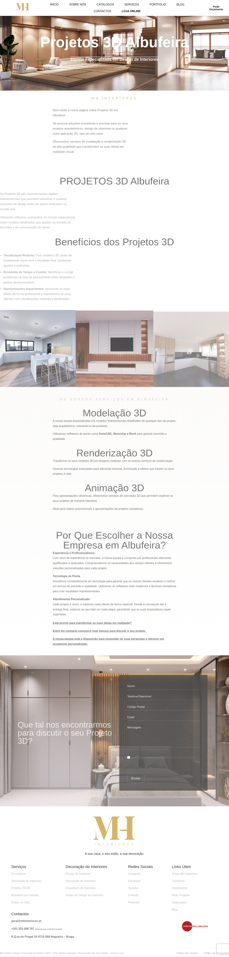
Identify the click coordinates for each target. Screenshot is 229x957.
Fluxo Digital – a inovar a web (110, 953)
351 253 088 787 (24, 928)
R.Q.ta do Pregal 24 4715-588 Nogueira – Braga (42, 936)
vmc (2, 808)
